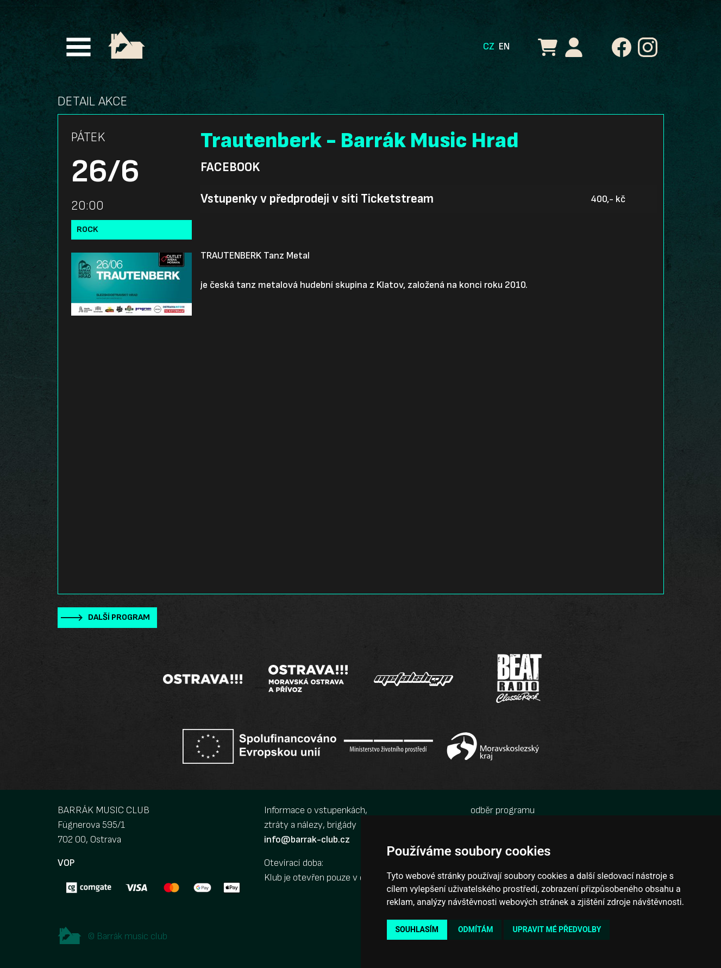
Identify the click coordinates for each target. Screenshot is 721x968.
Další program (119, 617)
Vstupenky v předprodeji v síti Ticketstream (317, 198)
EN (504, 46)
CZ (488, 46)
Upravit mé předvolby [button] (556, 929)
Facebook (230, 167)
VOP (66, 863)
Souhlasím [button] (417, 929)
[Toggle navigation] (78, 47)
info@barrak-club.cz (307, 839)
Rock (87, 229)
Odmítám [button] (475, 929)
